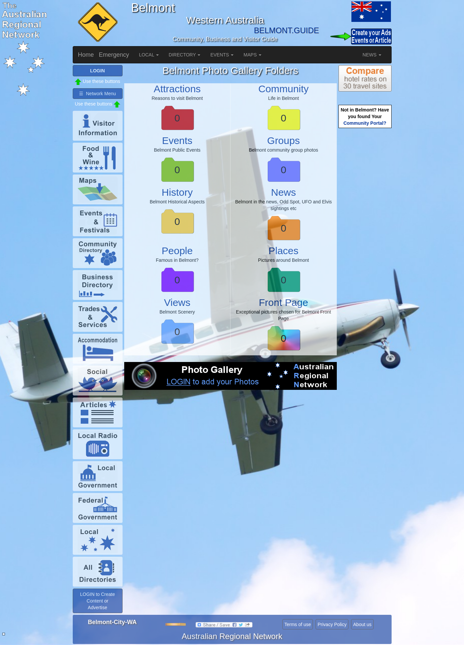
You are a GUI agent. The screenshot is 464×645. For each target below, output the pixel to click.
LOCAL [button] (149, 54)
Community (283, 88)
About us (362, 624)
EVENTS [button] (221, 54)
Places (283, 250)
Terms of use (297, 624)
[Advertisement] (230, 449)
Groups (283, 140)
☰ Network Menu (97, 93)
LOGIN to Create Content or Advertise (97, 601)
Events (177, 140)
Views (177, 302)
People (177, 250)
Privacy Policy (332, 624)
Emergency (114, 54)
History (177, 192)
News (283, 192)
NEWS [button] (372, 54)
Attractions (177, 88)
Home (86, 54)
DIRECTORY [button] (185, 54)
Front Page (283, 302)
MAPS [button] (252, 54)
